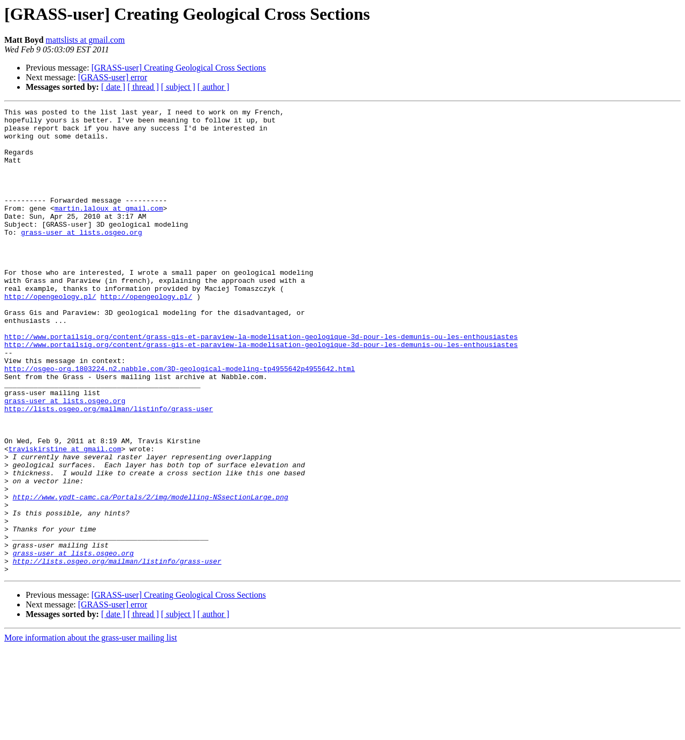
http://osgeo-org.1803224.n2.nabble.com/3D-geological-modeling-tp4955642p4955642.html (179, 421)
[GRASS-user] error (112, 77)
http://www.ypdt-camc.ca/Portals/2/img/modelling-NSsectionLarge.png (150, 575)
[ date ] (113, 86)
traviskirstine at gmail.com (65, 517)
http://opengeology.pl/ (50, 335)
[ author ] (213, 86)
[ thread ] (143, 86)
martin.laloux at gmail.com (109, 229)
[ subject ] (178, 86)
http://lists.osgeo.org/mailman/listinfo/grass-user (108, 469)
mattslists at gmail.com (85, 39)
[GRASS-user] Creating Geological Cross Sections (179, 67)
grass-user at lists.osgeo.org (81, 258)
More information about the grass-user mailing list (90, 730)
